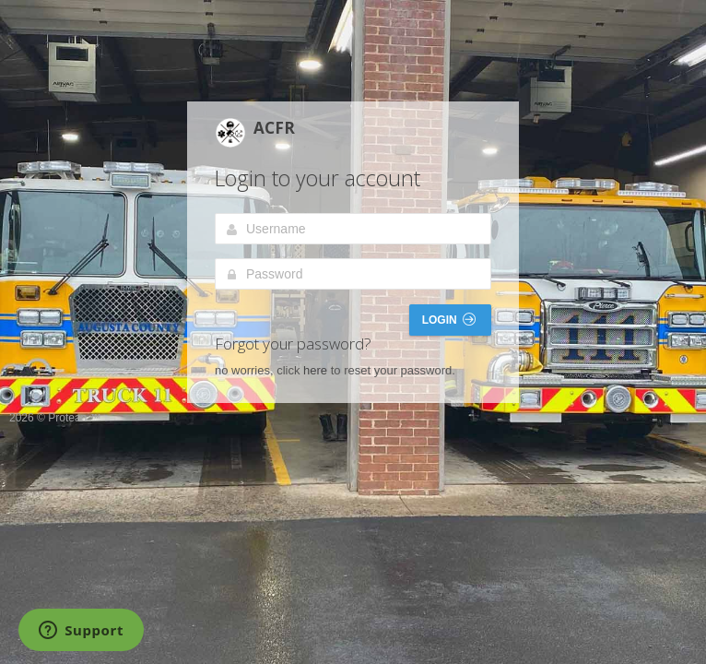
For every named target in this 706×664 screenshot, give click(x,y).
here (315, 370)
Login (449, 319)
